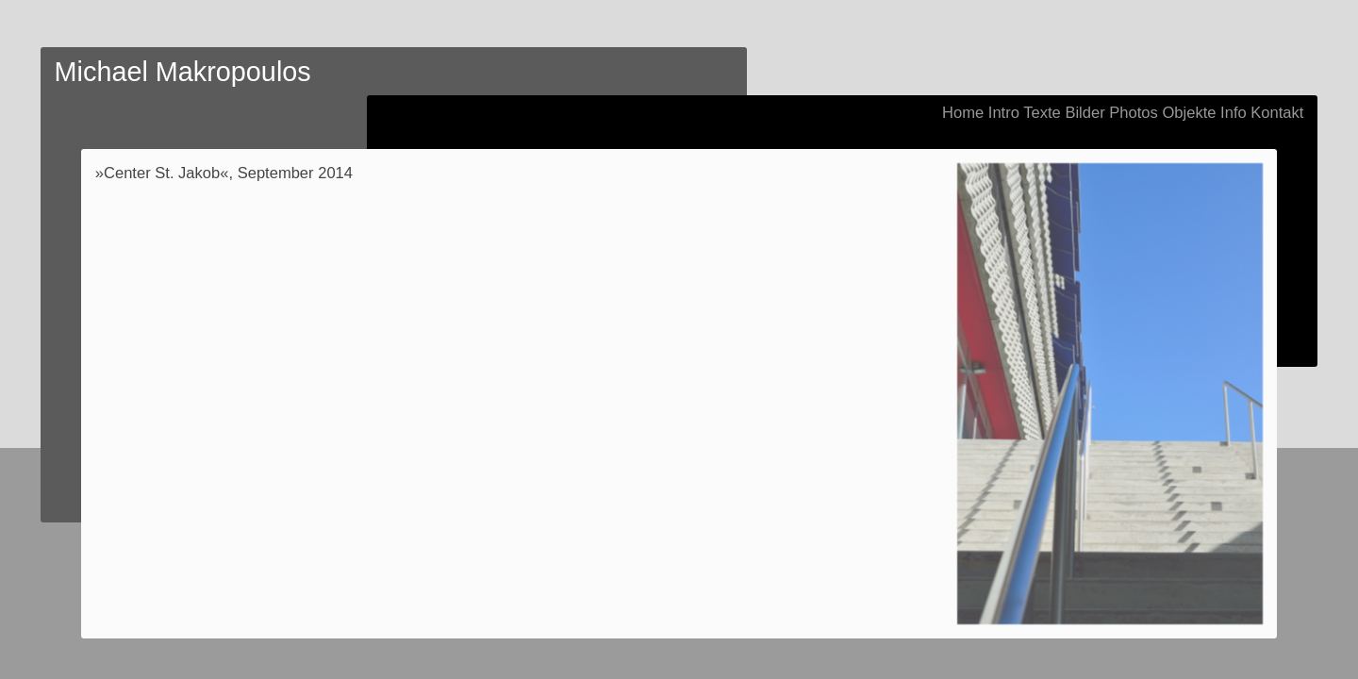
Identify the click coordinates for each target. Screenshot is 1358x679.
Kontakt (1276, 113)
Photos (1133, 113)
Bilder (1084, 113)
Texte (1042, 113)
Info (1233, 113)
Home (963, 113)
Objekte (1189, 113)
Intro (1003, 113)
